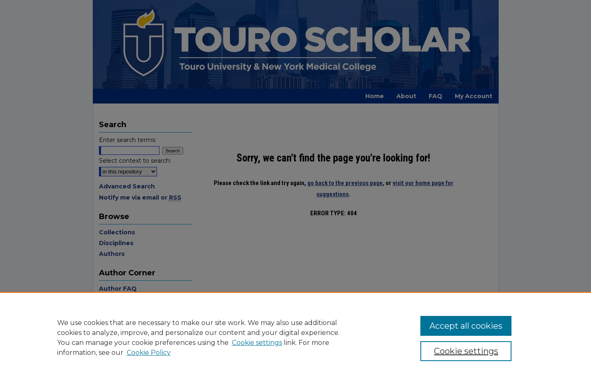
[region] (295, 337)
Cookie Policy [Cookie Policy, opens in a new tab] (149, 353)
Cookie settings (257, 343)
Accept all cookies (465, 326)
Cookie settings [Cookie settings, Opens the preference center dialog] (466, 351)
